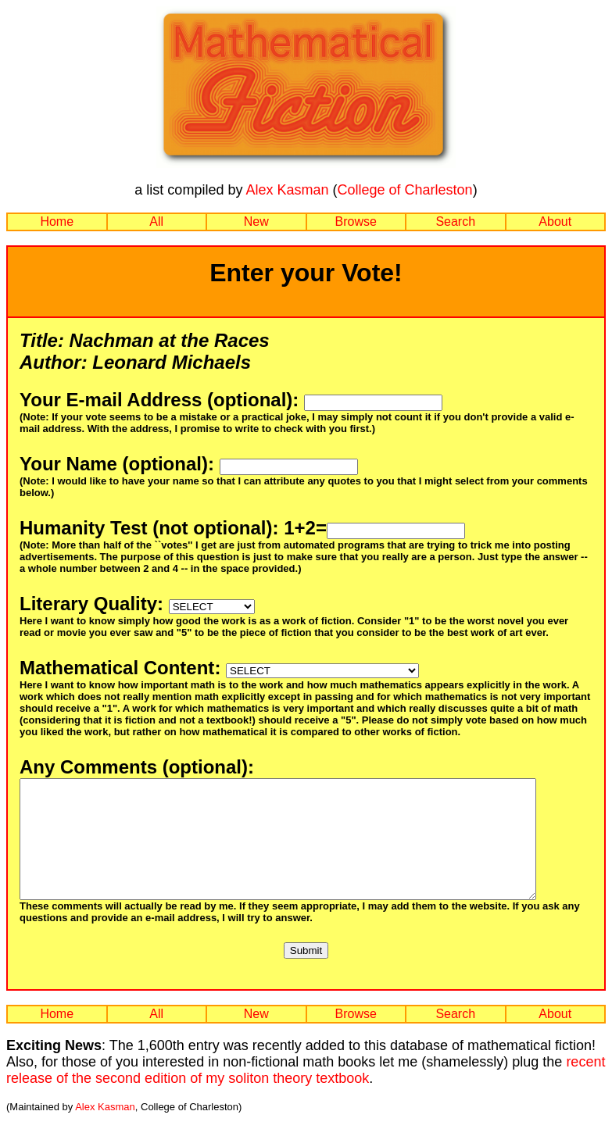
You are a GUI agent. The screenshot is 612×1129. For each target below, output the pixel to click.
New (256, 221)
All (156, 221)
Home (56, 221)
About (555, 221)
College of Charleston (405, 190)
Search (455, 221)
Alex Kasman (286, 190)
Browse (356, 221)
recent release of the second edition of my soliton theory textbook (305, 1093)
